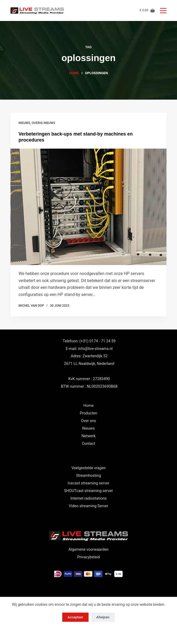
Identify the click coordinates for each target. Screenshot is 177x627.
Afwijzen (103, 617)
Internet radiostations (88, 498)
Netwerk (88, 436)
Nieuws (88, 428)
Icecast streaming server (89, 483)
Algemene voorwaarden (88, 549)
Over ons (88, 421)
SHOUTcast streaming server (88, 491)
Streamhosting (88, 475)
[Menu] (163, 10)
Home (88, 405)
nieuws (24, 123)
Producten (88, 413)
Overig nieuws (43, 123)
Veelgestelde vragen (88, 468)
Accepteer (75, 617)
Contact (88, 443)
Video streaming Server (88, 506)
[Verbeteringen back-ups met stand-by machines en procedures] (88, 207)
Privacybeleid (88, 557)
